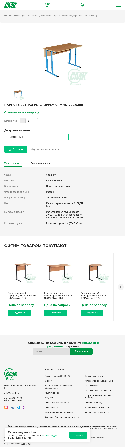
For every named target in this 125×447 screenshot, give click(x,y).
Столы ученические (41, 16)
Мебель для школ (22, 16)
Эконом (48, 381)
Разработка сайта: (17, 444)
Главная (8, 16)
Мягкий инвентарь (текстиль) (99, 390)
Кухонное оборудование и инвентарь (62, 417)
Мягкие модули (92, 386)
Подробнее (19, 312)
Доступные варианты (17, 130)
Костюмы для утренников (97, 407)
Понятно (78, 435)
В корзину (16, 149)
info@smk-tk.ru (11, 393)
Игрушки (49, 398)
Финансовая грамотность (97, 412)
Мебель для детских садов (57, 402)
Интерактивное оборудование (99, 381)
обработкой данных (51, 435)
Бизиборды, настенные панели (59, 412)
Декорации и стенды (94, 402)
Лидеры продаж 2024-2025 (57, 376)
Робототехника (52, 393)
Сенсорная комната (94, 376)
